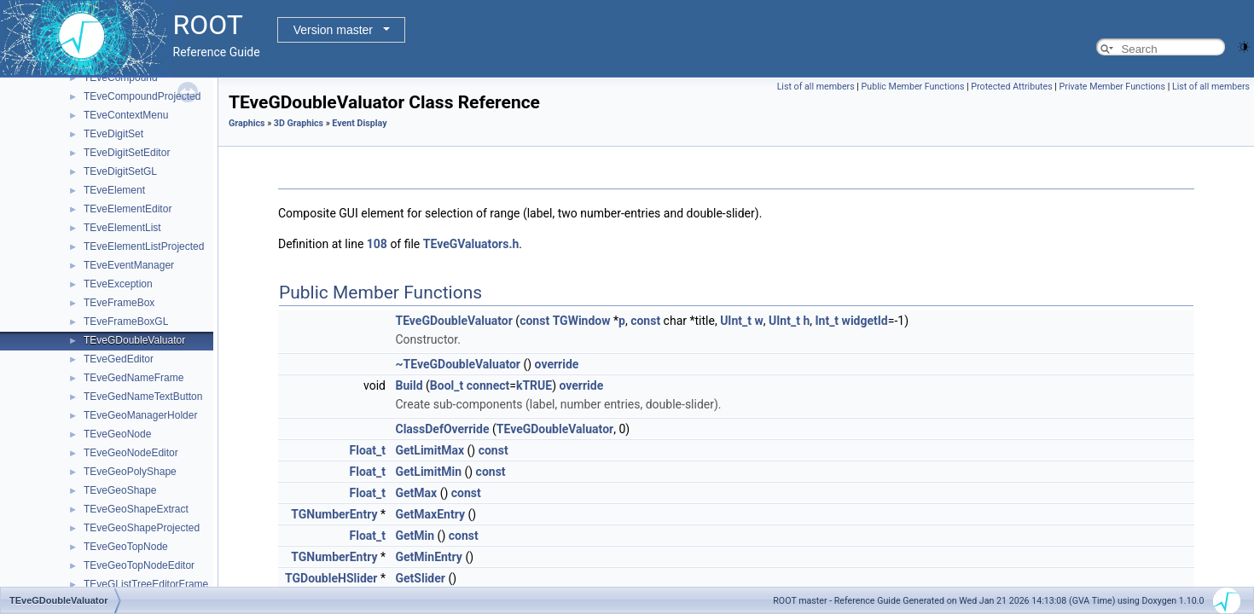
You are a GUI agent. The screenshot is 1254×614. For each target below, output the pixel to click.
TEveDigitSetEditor (127, 153)
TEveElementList (122, 228)
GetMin (414, 535)
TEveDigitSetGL (120, 171)
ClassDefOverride (442, 429)
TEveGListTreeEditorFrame (146, 584)
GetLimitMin (428, 471)
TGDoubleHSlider (331, 578)
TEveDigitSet (113, 134)
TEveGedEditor (119, 359)
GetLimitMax (429, 450)
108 (377, 244)
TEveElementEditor (127, 209)
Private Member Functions (1112, 86)
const (534, 320)
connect (488, 385)
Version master (333, 30)
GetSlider (419, 578)
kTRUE (534, 385)
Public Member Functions (913, 86)
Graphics (247, 123)
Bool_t (446, 385)
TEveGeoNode (117, 434)
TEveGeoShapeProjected (142, 528)
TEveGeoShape (120, 490)
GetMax (416, 493)
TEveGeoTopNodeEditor (139, 565)
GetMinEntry (428, 557)
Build (408, 385)
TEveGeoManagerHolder (140, 415)
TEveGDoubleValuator (134, 340)
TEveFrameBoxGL (126, 321)
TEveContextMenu (126, 115)
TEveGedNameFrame (133, 378)
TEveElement (114, 190)
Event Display (359, 123)
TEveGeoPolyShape (130, 472)
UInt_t (736, 320)
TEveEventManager (129, 265)
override (557, 364)
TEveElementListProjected (144, 246)
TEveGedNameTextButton (143, 397)
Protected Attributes (1011, 86)
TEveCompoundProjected (142, 96)
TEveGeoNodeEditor (131, 453)
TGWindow (582, 320)
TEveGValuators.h (471, 244)
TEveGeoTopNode (126, 547)
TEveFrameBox (119, 303)
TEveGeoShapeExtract (136, 509)
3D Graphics (298, 123)
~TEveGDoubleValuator (457, 364)
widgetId (865, 320)
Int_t (827, 320)
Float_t (368, 450)
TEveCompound (121, 78)
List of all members (816, 86)
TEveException (118, 284)
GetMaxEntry (429, 514)
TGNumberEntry (334, 514)
